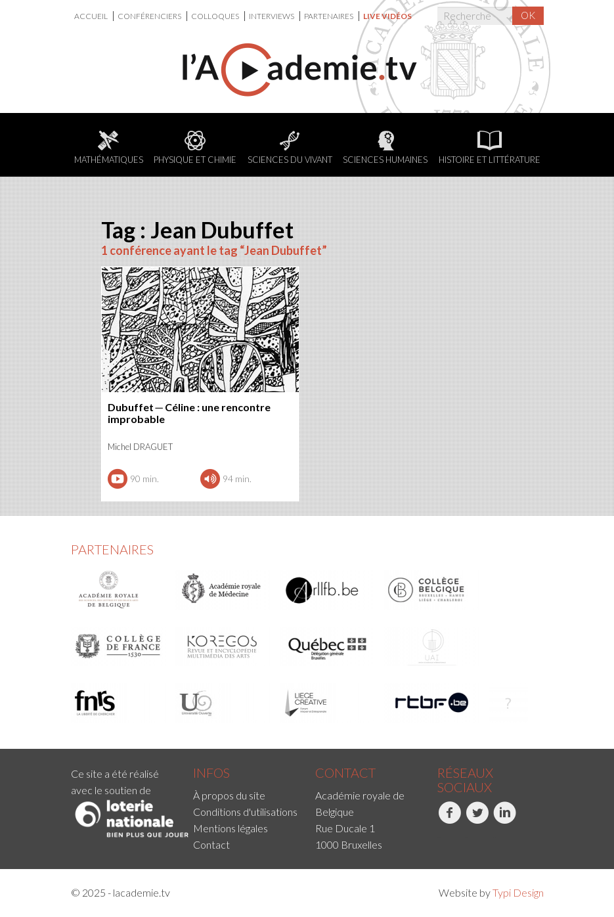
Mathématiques (108, 148)
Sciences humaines (385, 148)
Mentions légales (230, 828)
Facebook (449, 819)
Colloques (215, 16)
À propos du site (229, 795)
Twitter (477, 819)
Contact (211, 844)
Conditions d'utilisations (245, 811)
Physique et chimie (195, 148)
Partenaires (329, 16)
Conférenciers (150, 16)
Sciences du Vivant (290, 148)
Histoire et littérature (489, 148)
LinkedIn (505, 819)
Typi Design (518, 892)
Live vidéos (387, 16)
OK (528, 15)
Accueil (91, 16)
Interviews (272, 16)
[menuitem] (94, 16)
